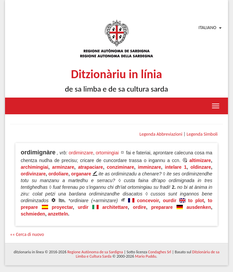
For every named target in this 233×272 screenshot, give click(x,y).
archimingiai (34, 167)
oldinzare (201, 167)
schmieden (33, 214)
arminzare (63, 167)
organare (81, 173)
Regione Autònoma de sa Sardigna (95, 252)
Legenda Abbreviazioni (160, 134)
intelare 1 (176, 167)
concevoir (148, 200)
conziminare (120, 167)
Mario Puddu (145, 256)
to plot (196, 200)
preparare (162, 207)
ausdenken (199, 207)
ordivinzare (33, 173)
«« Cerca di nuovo (27, 234)
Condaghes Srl (159, 252)
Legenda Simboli (202, 134)
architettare (115, 207)
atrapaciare (90, 167)
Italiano (207, 27)
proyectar (62, 207)
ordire (139, 207)
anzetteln (58, 214)
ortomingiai (107, 152)
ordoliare (58, 173)
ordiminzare (81, 152)
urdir (83, 207)
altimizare (200, 160)
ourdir (169, 200)
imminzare (149, 167)
